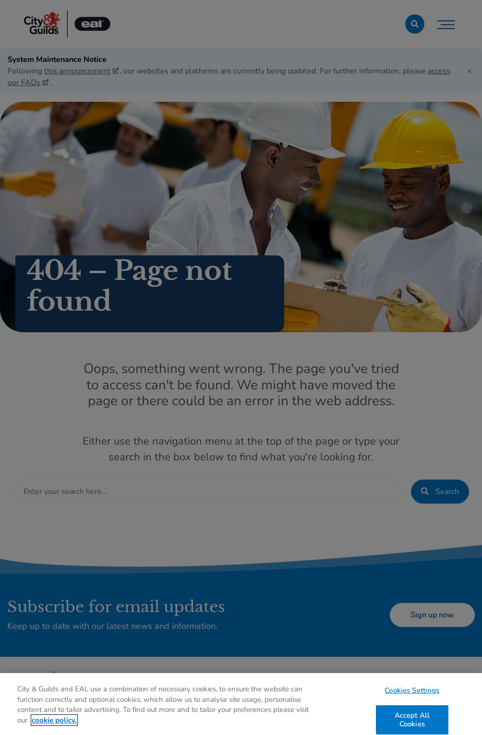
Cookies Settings (412, 693)
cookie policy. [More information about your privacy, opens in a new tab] (54, 723)
